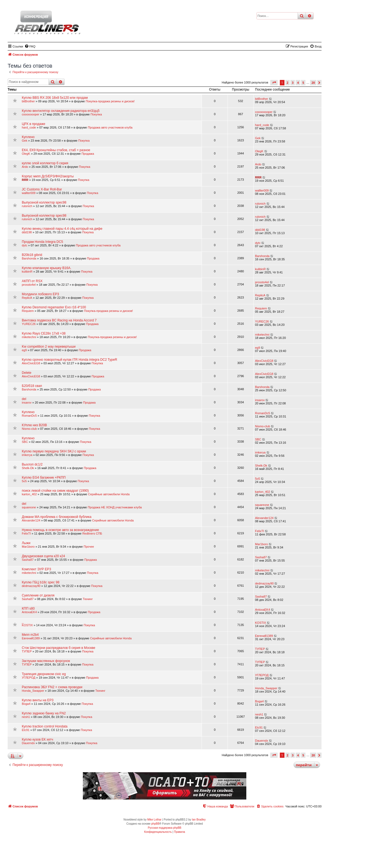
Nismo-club (29, 428)
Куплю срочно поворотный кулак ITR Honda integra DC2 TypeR (69, 360)
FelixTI (26, 533)
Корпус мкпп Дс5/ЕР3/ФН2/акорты (48, 176)
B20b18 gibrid (32, 255)
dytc (24, 245)
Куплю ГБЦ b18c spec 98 (40, 582)
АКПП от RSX (32, 281)
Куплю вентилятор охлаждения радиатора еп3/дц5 (60, 111)
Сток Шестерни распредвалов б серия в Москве (58, 648)
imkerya (27, 455)
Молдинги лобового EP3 (40, 294)
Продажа (87, 153)
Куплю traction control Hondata (45, 726)
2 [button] (287, 82)
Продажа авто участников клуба (110, 127)
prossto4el (29, 284)
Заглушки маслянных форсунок (46, 661)
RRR (25, 179)
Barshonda (29, 258)
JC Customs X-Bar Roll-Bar (42, 189)
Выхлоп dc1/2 (32, 464)
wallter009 (28, 193)
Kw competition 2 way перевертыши (48, 346)
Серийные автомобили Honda (109, 494)
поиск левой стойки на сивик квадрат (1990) (55, 491)
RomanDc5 (29, 415)
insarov (26, 402)
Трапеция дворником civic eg (44, 674)
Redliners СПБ (92, 533)
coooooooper (30, 114)
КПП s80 (28, 608)
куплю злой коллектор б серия (45, 163)
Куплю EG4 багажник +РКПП (44, 477)
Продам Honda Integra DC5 (42, 242)
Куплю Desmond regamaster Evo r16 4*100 (54, 307)
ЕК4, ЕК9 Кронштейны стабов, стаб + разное (56, 150)
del (24, 399)
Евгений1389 (31, 638)
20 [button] (313, 82)
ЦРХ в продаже (33, 124)
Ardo (25, 166)
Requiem (28, 310)
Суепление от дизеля (38, 595)
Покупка (96, 114)
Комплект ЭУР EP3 (36, 569)
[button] (274, 82)
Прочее (89, 546)
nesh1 (26, 716)
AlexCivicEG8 (31, 363)
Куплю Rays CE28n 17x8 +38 (43, 333)
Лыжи (26, 543)
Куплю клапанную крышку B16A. (46, 268)
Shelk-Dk (28, 468)
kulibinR (27, 271)
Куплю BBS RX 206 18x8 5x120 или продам (55, 98)
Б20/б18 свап (32, 386)
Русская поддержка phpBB (164, 827)
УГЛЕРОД (28, 677)
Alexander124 (31, 520)
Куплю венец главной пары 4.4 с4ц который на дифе (62, 229)
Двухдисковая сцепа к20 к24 (43, 556)
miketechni (29, 337)
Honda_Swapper (33, 690)
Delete (26, 373)
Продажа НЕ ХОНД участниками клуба (115, 507)
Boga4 (26, 703)
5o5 (24, 481)
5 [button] (303, 82)
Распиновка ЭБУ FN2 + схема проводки (52, 687)
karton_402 (29, 494)
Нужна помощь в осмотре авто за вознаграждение (60, 530)
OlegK (26, 153)
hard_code (29, 127)
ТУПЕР (27, 651)
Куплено (28, 137)
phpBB (155, 823)
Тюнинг (88, 599)
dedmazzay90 (31, 585)
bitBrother (28, 101)
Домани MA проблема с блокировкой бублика (57, 517)
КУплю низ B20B (34, 425)
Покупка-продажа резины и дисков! (110, 101)
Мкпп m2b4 (30, 635)
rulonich (27, 206)
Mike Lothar (154, 819)
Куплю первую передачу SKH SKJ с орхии (54, 451)
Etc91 (25, 730)
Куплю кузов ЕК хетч (37, 739)
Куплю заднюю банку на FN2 (44, 713)
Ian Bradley (199, 819)
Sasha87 (28, 559)
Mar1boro (28, 546)
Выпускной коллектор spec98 (44, 202)
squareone (29, 507)
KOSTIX (27, 625)
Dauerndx (28, 743)
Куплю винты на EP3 (37, 700)
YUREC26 (29, 324)
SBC (25, 441)
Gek (24, 140)
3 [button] (292, 82)
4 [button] (298, 82)
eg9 (24, 350)
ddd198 (27, 232)
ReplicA (27, 297)
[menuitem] (30, 46)
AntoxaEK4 (29, 612)
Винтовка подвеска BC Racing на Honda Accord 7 (59, 320)
